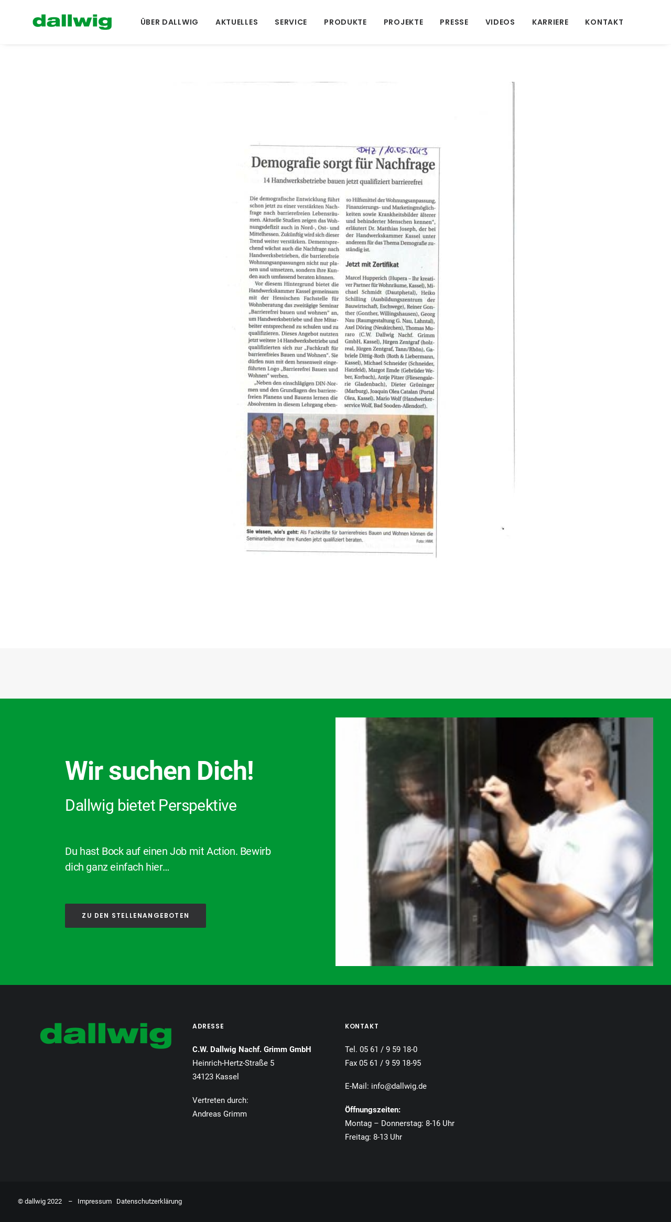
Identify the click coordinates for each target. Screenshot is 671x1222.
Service (288, 22)
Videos (497, 22)
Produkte (342, 22)
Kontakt (601, 22)
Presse (451, 22)
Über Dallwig (166, 22)
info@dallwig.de (399, 1086)
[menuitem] (165, 22)
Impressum (95, 1201)
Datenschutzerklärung (149, 1201)
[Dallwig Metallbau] (57, 22)
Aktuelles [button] (233, 22)
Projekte (400, 22)
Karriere (546, 22)
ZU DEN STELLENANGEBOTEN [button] (135, 915)
